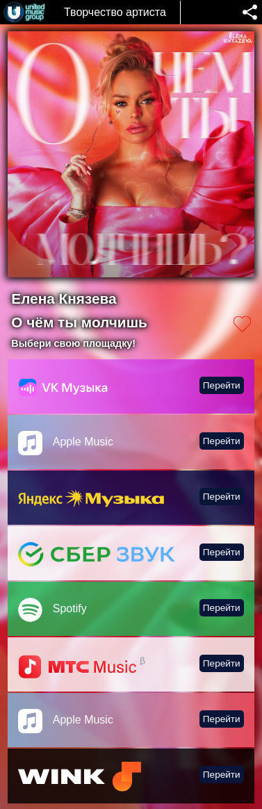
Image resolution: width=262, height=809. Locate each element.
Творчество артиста (115, 12)
